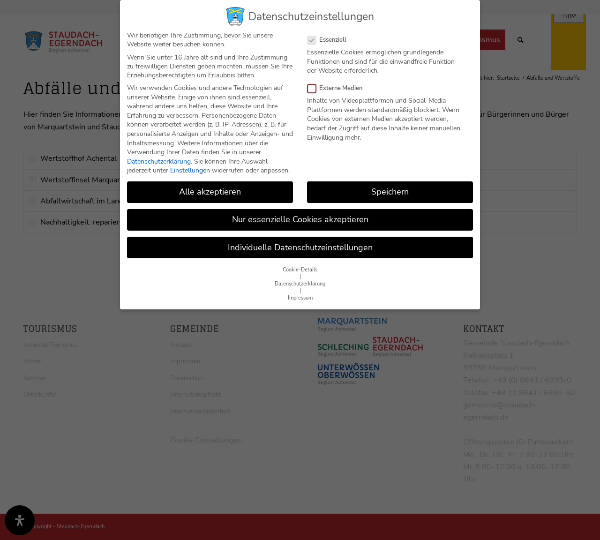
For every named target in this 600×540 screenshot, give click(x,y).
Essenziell (330, 40)
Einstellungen (190, 170)
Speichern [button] (390, 191)
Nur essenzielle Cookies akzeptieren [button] (300, 219)
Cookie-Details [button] (300, 269)
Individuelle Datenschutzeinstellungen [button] (300, 247)
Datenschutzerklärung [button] (300, 283)
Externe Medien (338, 88)
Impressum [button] (300, 297)
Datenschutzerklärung (159, 161)
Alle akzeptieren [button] (210, 191)
